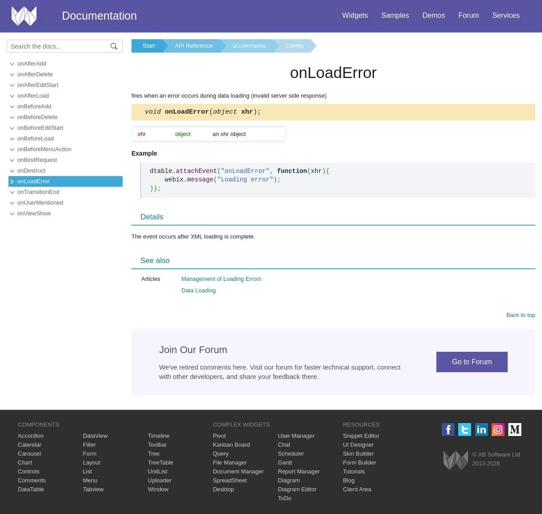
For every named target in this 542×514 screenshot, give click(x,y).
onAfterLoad (33, 95)
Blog (348, 481)
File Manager (230, 464)
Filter (89, 446)
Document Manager (238, 472)
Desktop (223, 490)
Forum (468, 15)
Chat (284, 446)
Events (295, 45)
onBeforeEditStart (40, 127)
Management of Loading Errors (221, 280)
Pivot (219, 437)
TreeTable (160, 464)
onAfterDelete (35, 74)
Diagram (289, 481)
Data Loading (198, 291)
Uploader (160, 481)
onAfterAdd (31, 63)
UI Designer (358, 446)
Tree (154, 455)
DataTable (31, 490)
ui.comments (249, 45)
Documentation (99, 15)
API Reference (194, 45)
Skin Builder (358, 455)
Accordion (31, 437)
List (87, 472)
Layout (91, 464)
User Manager (296, 437)
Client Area (357, 490)
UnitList (157, 472)
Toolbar (157, 446)
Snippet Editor (361, 437)
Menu (90, 481)
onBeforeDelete (37, 117)
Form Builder (359, 464)
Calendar (29, 446)
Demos (434, 15)
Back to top (520, 316)
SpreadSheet (230, 481)
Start (149, 45)
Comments (32, 481)
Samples (395, 15)
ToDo (285, 499)
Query (221, 455)
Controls (28, 472)
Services (506, 15)
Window (158, 490)
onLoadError (33, 181)
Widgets (355, 15)
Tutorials (354, 472)
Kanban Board (231, 446)
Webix (455, 462)
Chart (25, 464)
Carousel (29, 455)
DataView (95, 437)
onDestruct (31, 170)
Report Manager (299, 472)
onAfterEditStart (37, 85)
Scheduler (291, 455)
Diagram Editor (297, 490)
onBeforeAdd (34, 106)
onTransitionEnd (38, 192)
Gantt (285, 464)
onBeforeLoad (35, 138)
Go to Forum (472, 363)
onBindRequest (37, 159)
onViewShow (34, 213)
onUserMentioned (40, 202)
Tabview (93, 490)
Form (89, 455)
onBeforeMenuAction (44, 149)
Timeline (159, 437)
